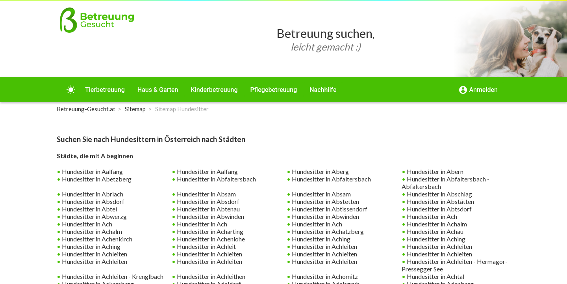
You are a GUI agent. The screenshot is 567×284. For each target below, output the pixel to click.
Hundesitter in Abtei (89, 209)
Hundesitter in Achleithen (210, 276)
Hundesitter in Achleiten (324, 246)
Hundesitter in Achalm (436, 224)
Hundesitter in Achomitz (324, 276)
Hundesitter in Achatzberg (327, 231)
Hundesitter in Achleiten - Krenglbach (112, 276)
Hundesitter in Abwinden (210, 216)
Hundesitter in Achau (434, 231)
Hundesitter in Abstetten (325, 201)
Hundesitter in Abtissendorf (329, 209)
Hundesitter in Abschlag (439, 194)
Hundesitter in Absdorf (92, 201)
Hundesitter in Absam (206, 194)
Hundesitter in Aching (320, 239)
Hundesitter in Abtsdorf (439, 209)
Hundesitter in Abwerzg (94, 216)
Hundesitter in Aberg (320, 171)
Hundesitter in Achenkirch (96, 239)
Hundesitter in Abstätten (440, 201)
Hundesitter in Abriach (92, 194)
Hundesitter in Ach (431, 216)
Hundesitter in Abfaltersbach (216, 179)
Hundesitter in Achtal (435, 276)
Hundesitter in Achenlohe (210, 239)
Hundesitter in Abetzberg (96, 179)
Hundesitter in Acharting (209, 231)
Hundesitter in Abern (434, 171)
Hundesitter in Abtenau (208, 209)
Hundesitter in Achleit (206, 246)
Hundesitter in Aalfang (92, 171)
